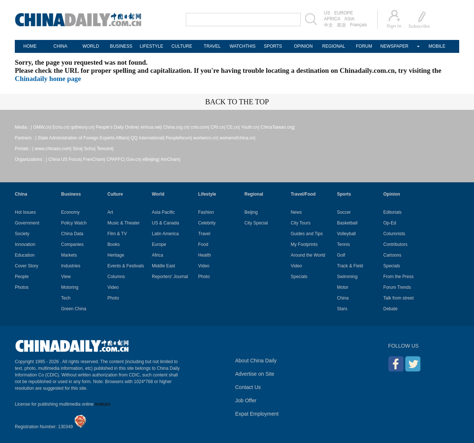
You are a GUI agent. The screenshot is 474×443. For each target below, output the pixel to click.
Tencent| (105, 148)
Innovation (25, 244)
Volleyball (346, 233)
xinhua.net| (151, 127)
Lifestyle (207, 194)
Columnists (394, 233)
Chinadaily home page (48, 78)
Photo (113, 298)
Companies (72, 244)
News (296, 212)
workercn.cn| (205, 138)
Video (112, 287)
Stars (342, 308)
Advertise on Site (254, 374)
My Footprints (304, 244)
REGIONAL (333, 46)
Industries (70, 265)
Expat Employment (257, 414)
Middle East (163, 265)
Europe (159, 244)
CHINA (60, 46)
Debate (390, 308)
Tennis (343, 244)
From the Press (398, 276)
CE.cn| (233, 127)
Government (27, 223)
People (22, 276)
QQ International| (147, 138)
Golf (341, 255)
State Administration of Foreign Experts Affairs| (84, 138)
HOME (30, 46)
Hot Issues (25, 212)
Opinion (391, 194)
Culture (115, 194)
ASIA (349, 18)
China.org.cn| (176, 127)
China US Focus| (65, 159)
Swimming (347, 276)
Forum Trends (397, 287)
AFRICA (332, 18)
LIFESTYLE (151, 46)
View (66, 276)
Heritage (115, 255)
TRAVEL (212, 46)
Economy (70, 212)
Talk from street (398, 298)
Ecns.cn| (61, 127)
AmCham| (170, 159)
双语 (341, 25)
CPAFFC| (116, 159)
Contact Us (248, 387)
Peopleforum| (179, 138)
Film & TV (117, 233)
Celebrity (207, 223)
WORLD (91, 46)
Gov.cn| (133, 159)
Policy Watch (74, 223)
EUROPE (343, 13)
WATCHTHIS (243, 46)
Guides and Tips (307, 233)
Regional (253, 194)
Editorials (392, 212)
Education (24, 255)
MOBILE (436, 46)
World (158, 194)
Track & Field (350, 265)
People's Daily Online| (117, 127)
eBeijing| (151, 159)
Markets (69, 255)
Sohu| (90, 148)
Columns (116, 276)
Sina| (78, 148)
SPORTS (273, 46)
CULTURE (181, 46)
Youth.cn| (250, 127)
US (327, 13)
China (21, 194)
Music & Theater (123, 223)
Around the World (308, 255)
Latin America (165, 233)
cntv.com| (200, 127)
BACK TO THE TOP (237, 102)
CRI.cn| (217, 127)
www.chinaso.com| (53, 148)
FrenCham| (94, 159)
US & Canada (165, 223)
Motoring (70, 287)
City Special (256, 223)
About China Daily (256, 360)
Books (113, 244)
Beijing (251, 212)
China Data (72, 233)
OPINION (303, 46)
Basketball (347, 223)
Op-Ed (389, 223)
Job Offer (245, 400)
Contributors (395, 244)
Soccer (344, 212)
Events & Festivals (125, 265)
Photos (22, 287)
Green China (73, 308)
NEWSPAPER (394, 46)
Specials (299, 276)
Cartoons (392, 255)
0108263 (102, 404)
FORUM (364, 46)
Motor (342, 287)
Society (22, 233)
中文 (328, 25)
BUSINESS (121, 46)
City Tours (300, 223)
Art (110, 212)
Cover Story (26, 265)
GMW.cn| (42, 127)
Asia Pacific (163, 212)
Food (203, 244)
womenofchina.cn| (238, 138)
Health (204, 255)
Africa (157, 255)
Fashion (206, 212)
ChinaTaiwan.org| (277, 127)
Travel (204, 233)
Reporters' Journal (170, 276)
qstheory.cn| (82, 127)
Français (358, 24)
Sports (344, 194)
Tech (65, 298)
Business (71, 194)
